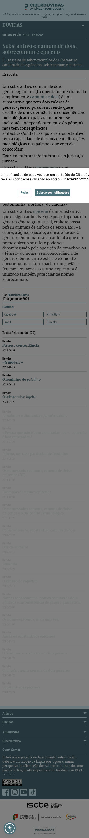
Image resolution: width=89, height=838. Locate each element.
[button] (10, 828)
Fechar (25, 192)
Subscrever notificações (53, 192)
